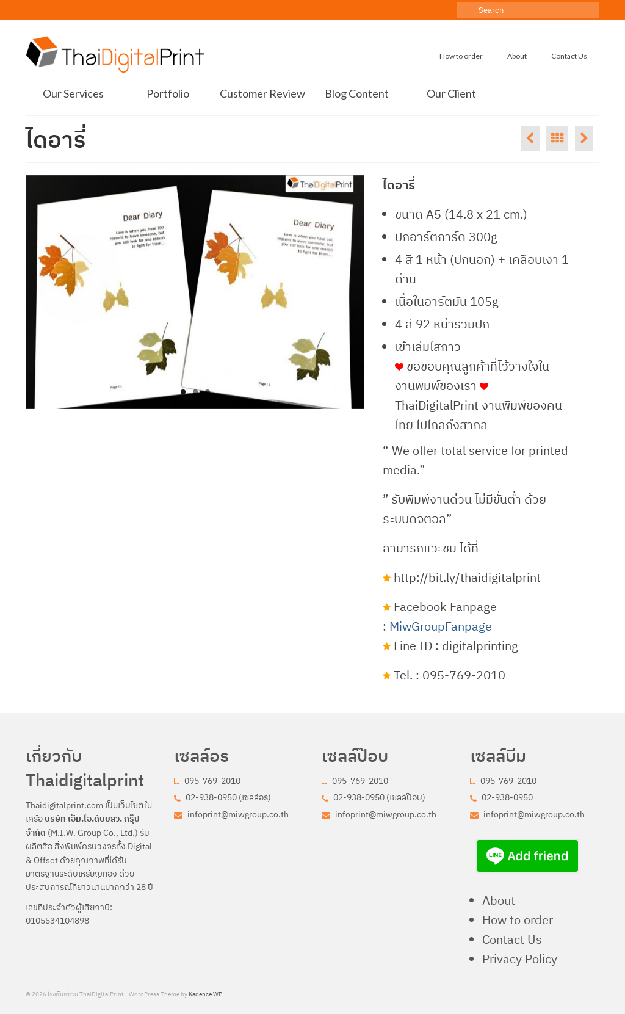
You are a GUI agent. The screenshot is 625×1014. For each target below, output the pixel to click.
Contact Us (512, 939)
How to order (517, 919)
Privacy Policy (519, 959)
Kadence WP (205, 994)
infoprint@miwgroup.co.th (231, 814)
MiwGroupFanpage (440, 626)
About (498, 900)
